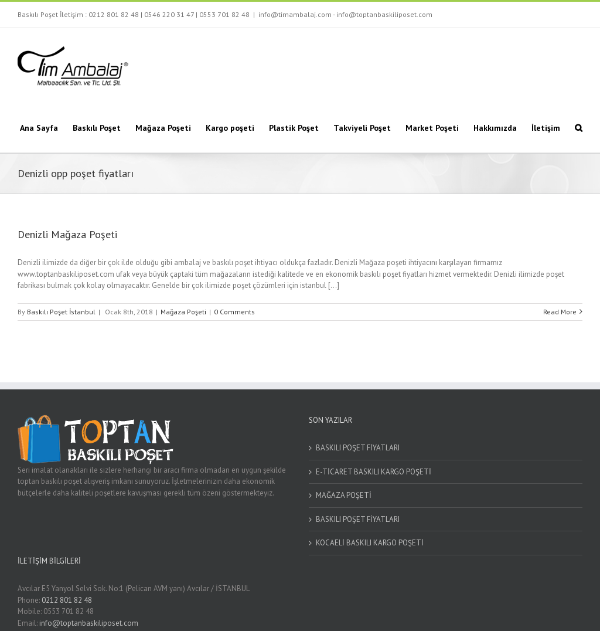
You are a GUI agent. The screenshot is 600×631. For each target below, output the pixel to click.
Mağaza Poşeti (183, 311)
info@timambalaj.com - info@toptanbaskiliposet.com (345, 14)
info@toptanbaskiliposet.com (88, 623)
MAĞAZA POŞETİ (343, 495)
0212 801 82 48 (113, 14)
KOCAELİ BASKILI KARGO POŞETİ (370, 543)
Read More (560, 311)
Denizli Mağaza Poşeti (67, 234)
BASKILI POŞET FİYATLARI (358, 448)
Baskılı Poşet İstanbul (61, 311)
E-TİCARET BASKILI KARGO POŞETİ (373, 472)
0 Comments (234, 311)
